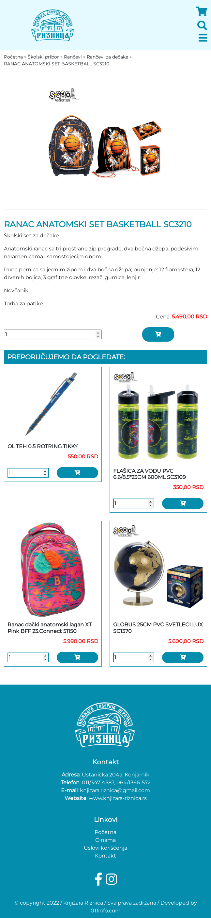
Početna (105, 832)
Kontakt (105, 856)
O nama (105, 840)
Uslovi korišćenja (105, 848)
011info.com (106, 911)
